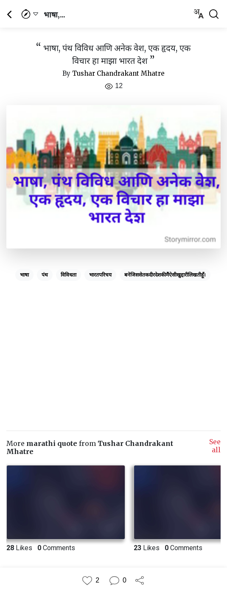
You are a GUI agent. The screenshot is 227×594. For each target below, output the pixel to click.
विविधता (68, 275)
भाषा (24, 275)
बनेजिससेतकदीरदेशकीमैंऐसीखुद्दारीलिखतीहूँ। (165, 275)
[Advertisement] (113, 343)
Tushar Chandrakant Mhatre (118, 73)
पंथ (44, 275)
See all (215, 445)
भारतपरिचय (100, 275)
